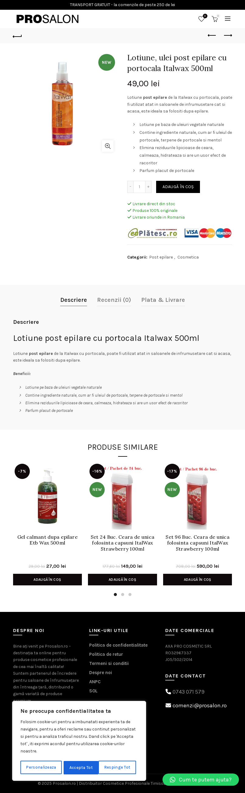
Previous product (212, 35)
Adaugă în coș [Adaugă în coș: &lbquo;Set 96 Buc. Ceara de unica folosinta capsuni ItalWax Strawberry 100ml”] (198, 579)
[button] (201, 779)
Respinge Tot (83, 767)
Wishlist (204, 16)
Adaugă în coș (178, 186)
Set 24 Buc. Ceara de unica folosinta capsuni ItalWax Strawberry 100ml (123, 543)
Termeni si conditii (109, 663)
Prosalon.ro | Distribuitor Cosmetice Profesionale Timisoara (111, 783)
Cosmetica (188, 257)
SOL (93, 691)
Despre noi (100, 672)
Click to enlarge (108, 146)
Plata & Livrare (163, 299)
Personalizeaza (41, 767)
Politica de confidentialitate (118, 645)
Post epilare (161, 257)
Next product (227, 35)
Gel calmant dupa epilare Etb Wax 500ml (47, 540)
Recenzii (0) (114, 299)
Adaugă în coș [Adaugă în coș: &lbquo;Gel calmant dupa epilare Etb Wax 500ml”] (47, 579)
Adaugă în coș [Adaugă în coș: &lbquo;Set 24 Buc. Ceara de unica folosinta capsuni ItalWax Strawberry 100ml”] (122, 579)
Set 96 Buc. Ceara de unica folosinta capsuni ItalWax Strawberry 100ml (197, 543)
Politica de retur (106, 654)
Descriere (73, 299)
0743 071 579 (189, 691)
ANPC (95, 681)
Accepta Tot (121, 767)
